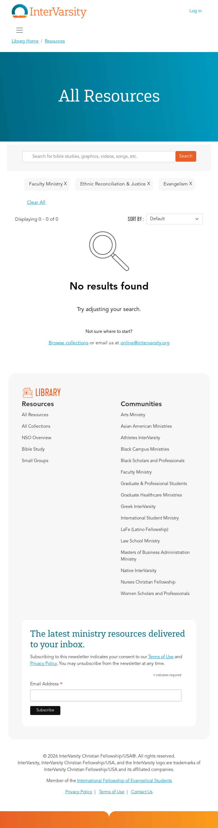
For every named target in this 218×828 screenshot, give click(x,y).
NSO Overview (36, 438)
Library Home (25, 41)
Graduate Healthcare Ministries (151, 495)
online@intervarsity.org (144, 343)
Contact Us (142, 792)
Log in (195, 11)
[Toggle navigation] (19, 30)
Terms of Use (161, 657)
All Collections (36, 426)
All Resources (35, 415)
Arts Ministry (133, 415)
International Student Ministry (150, 518)
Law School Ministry (140, 541)
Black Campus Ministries (145, 449)
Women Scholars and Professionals (155, 594)
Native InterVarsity (139, 571)
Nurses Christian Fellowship (148, 582)
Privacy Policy (43, 664)
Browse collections (68, 343)
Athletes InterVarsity (140, 438)
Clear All (36, 202)
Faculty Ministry (136, 472)
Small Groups (35, 461)
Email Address (46, 685)
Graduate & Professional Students (154, 484)
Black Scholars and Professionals (152, 461)
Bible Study (33, 449)
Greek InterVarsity (138, 507)
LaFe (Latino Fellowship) (144, 530)
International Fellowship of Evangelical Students (124, 781)
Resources (55, 41)
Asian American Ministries (146, 426)
